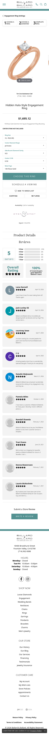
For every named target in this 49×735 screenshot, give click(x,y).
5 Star (21, 249)
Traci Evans (21, 442)
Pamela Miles (22, 396)
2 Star (21, 257)
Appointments (24, 692)
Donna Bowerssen (24, 465)
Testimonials (24, 661)
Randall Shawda (23, 419)
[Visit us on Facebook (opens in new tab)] (21, 579)
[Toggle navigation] (4, 4)
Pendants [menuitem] (25, 620)
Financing (24, 658)
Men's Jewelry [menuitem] (24, 631)
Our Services (24, 654)
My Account (24, 681)
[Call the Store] (24, 551)
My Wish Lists (24, 685)
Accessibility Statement (33, 722)
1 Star (21, 259)
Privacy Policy (31, 717)
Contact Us (24, 696)
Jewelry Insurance (24, 665)
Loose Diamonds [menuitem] (24, 594)
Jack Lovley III (22, 308)
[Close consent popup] (45, 731)
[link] (37, 5)
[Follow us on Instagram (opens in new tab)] (27, 579)
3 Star (21, 254)
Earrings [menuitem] (24, 616)
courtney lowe (22, 330)
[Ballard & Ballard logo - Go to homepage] (24, 4)
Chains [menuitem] (24, 609)
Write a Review (24, 516)
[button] (41, 5)
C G (17, 353)
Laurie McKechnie (24, 483)
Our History (24, 647)
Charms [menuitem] (24, 627)
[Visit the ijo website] (20, 710)
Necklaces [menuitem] (24, 605)
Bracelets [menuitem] (24, 624)
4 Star (21, 252)
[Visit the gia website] (29, 710)
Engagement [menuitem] (24, 598)
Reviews (24, 242)
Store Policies (24, 688)
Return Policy (18, 717)
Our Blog (24, 650)
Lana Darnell (22, 287)
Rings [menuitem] (24, 613)
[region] (24, 62)
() (42, 249)
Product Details (25, 235)
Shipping (13, 196)
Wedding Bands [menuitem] (24, 602)
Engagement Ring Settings (14, 16)
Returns (35, 196)
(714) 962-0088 (24, 96)
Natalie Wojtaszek (24, 374)
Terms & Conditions (14, 722)
